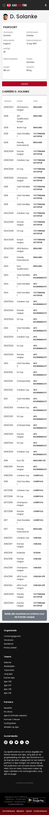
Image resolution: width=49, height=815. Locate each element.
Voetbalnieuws (40, 811)
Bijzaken (20, 811)
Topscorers (9, 670)
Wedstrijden (9, 666)
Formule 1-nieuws (12, 719)
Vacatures (8, 640)
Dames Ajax (9, 677)
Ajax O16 (7, 689)
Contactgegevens (12, 636)
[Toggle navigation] (4, 5)
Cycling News (10, 723)
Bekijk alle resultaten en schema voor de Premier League (24, 615)
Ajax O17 (7, 685)
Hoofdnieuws (8, 811)
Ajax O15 (7, 693)
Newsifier (8, 708)
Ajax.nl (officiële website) (15, 715)
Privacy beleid (10, 647)
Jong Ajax (8, 674)
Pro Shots (8, 711)
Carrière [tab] (24, 83)
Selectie (7, 662)
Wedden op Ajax (11, 727)
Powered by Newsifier (24, 783)
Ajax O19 (7, 681)
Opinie (29, 811)
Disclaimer (8, 644)
